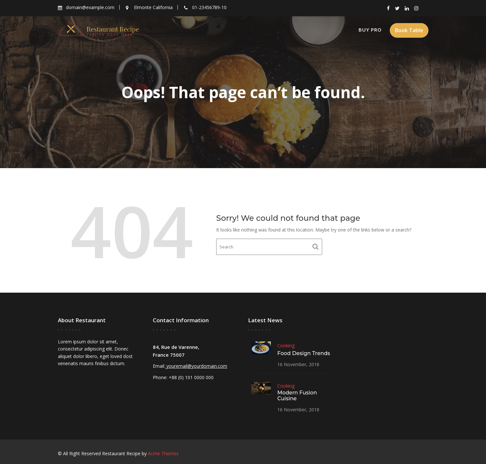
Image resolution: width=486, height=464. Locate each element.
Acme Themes (163, 453)
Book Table (409, 30)
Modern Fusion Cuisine (296, 395)
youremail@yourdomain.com (196, 366)
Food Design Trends (303, 354)
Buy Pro (370, 29)
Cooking (286, 346)
